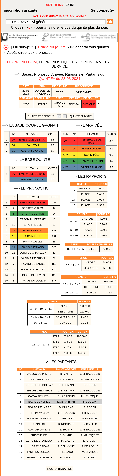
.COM (59, 5)
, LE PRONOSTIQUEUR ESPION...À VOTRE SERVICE (59, 64)
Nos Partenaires (59, 468)
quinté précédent (41, 116)
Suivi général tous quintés (74, 47)
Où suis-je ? (23, 47)
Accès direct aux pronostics (29, 52)
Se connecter (96, 10)
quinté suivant (80, 116)
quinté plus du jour (59, 27)
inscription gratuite (20, 10)
